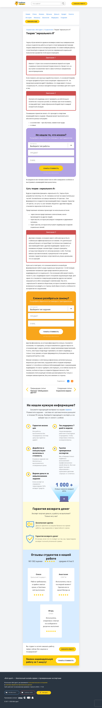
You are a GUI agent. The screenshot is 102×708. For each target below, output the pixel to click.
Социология (48, 30)
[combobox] (51, 145)
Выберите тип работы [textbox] (40, 146)
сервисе (68, 410)
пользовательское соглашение (37, 682)
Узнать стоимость (51, 168)
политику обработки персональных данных (18, 685)
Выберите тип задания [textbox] (40, 309)
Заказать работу (67, 649)
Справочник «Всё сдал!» (34, 30)
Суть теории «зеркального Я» (41, 188)
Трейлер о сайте (27, 692)
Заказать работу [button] (79, 3)
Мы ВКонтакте (11, 692)
